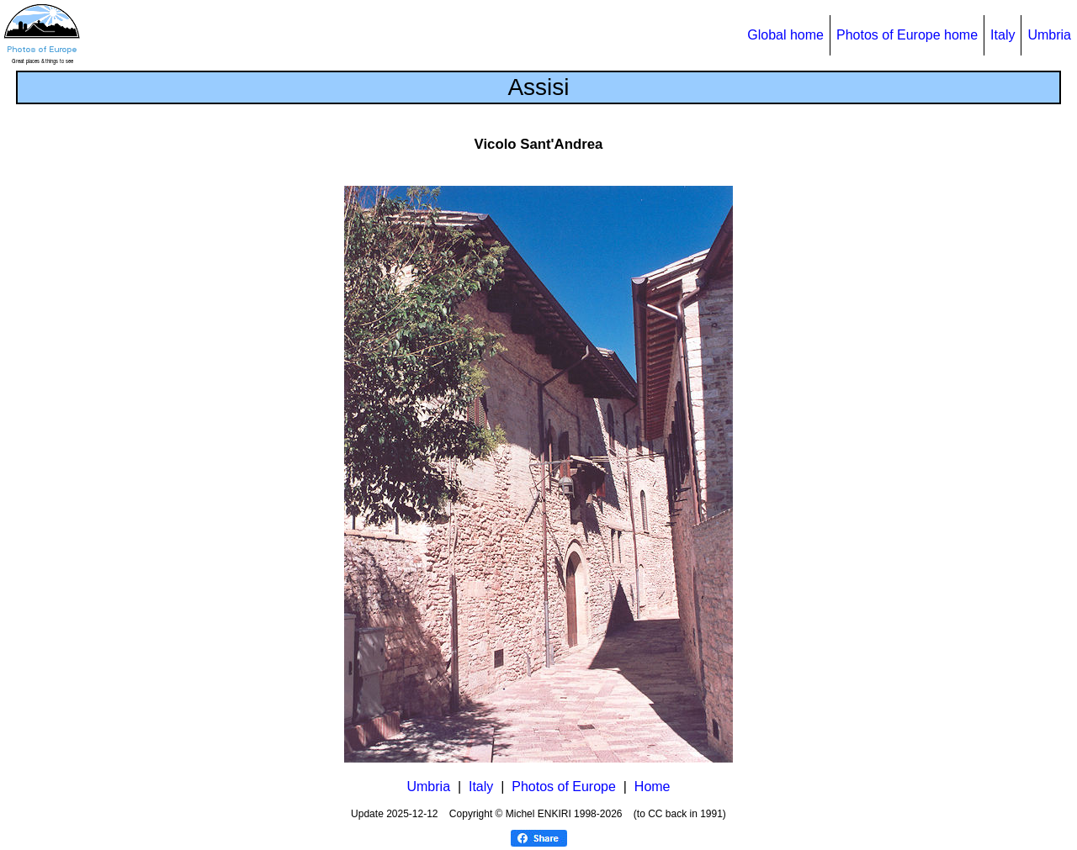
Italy (1002, 35)
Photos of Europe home (907, 35)
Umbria (1049, 35)
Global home (785, 35)
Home (652, 786)
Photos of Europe (564, 786)
